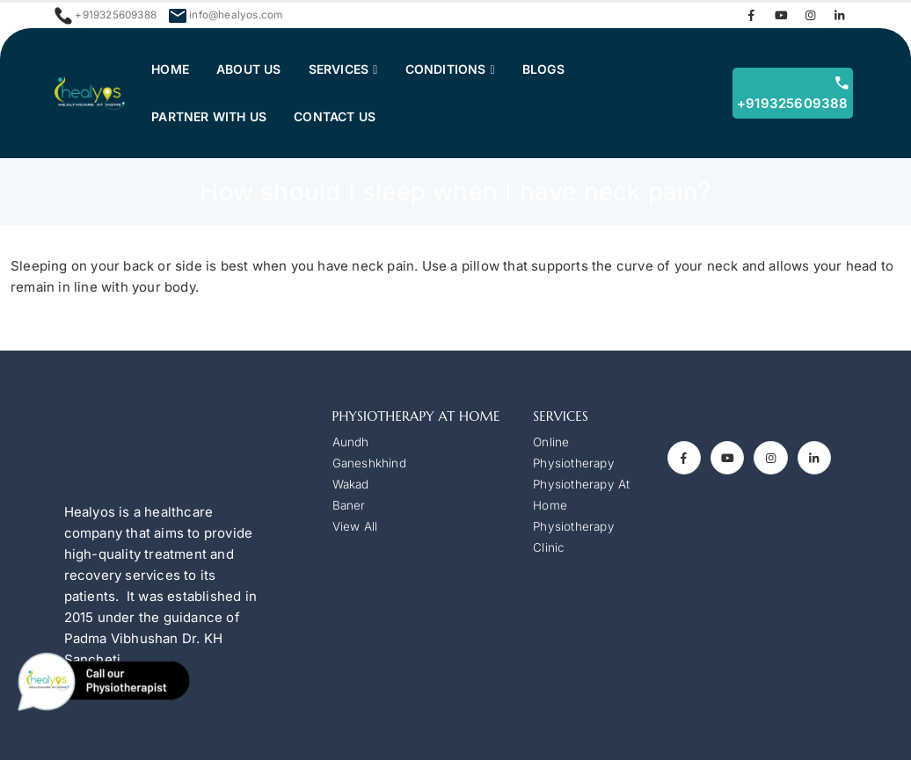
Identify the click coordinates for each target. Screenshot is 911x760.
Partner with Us (208, 116)
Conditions (448, 69)
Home (170, 69)
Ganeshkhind (369, 463)
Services (339, 69)
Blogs (550, 69)
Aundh (350, 442)
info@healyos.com (235, 15)
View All (355, 526)
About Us (248, 69)
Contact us (334, 116)
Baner (349, 505)
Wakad (350, 484)
